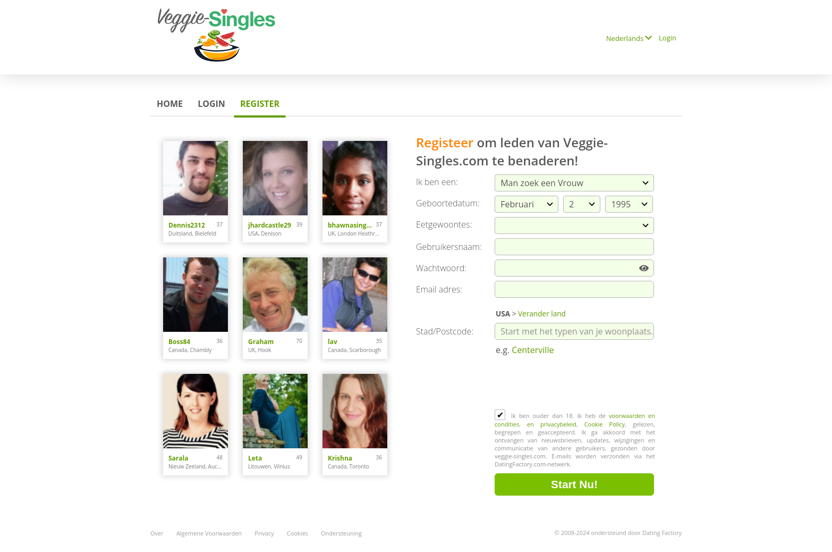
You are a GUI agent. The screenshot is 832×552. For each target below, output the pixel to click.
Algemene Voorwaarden (209, 533)
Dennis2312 (186, 225)
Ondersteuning (341, 533)
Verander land (542, 313)
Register (259, 104)
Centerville (533, 350)
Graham (261, 341)
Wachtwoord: (441, 268)
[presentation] (575, 383)
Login (667, 38)
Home (170, 104)
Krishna (340, 458)
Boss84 (179, 341)
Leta (255, 458)
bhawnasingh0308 (352, 225)
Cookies (297, 533)
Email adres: (439, 289)
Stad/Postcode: (444, 331)
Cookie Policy (604, 424)
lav (332, 341)
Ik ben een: (437, 182)
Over (157, 533)
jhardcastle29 (269, 225)
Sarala (178, 458)
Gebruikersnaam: (449, 247)
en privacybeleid (551, 424)
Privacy (264, 533)
